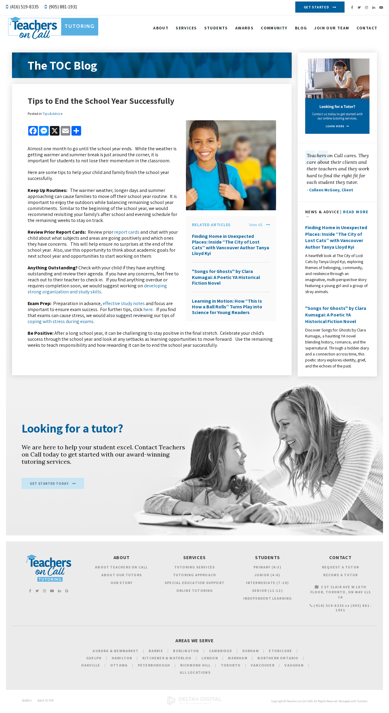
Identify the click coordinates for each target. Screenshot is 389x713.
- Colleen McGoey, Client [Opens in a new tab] (330, 190)
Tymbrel (362, 704)
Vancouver (263, 668)
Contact (362, 31)
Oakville (90, 668)
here (148, 309)
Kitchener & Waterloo (166, 661)
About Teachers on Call (121, 570)
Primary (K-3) (267, 570)
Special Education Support (194, 586)
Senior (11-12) (267, 594)
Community (270, 31)
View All (255, 224)
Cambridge (220, 654)
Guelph (94, 661)
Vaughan (293, 668)
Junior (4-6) (267, 578)
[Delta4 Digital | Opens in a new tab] (194, 707)
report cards (126, 232)
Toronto (231, 668)
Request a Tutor (340, 570)
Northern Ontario (277, 661)
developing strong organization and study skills (97, 289)
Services (182, 31)
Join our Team (327, 31)
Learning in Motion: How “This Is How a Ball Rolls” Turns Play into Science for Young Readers (227, 307)
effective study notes (124, 303)
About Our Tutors (121, 578)
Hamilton (122, 661)
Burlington (186, 654)
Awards (240, 31)
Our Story (122, 586)
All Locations (195, 675)
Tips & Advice (52, 113)
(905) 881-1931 (63, 7)
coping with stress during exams (60, 321)
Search (27, 704)
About (157, 31)
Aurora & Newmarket (115, 654)
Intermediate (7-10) (267, 586)
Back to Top (46, 704)
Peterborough (154, 668)
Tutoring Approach (194, 578)
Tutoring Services (194, 570)
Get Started (316, 7)
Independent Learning (267, 601)
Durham (250, 654)
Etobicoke (280, 654)
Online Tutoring (194, 594)
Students (212, 31)
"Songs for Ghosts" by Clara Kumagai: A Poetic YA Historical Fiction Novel (226, 277)
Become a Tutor (340, 578)
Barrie (156, 654)
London (210, 661)
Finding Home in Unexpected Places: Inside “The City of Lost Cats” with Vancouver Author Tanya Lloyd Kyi (230, 245)
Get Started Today (49, 486)
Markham (237, 661)
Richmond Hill (195, 668)
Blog (297, 31)
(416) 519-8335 (24, 7)
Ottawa (119, 668)
